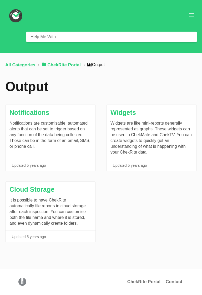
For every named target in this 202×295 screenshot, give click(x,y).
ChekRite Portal (144, 281)
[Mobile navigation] (191, 15)
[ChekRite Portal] (62, 64)
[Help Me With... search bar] (111, 37)
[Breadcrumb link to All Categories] (21, 64)
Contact (174, 281)
